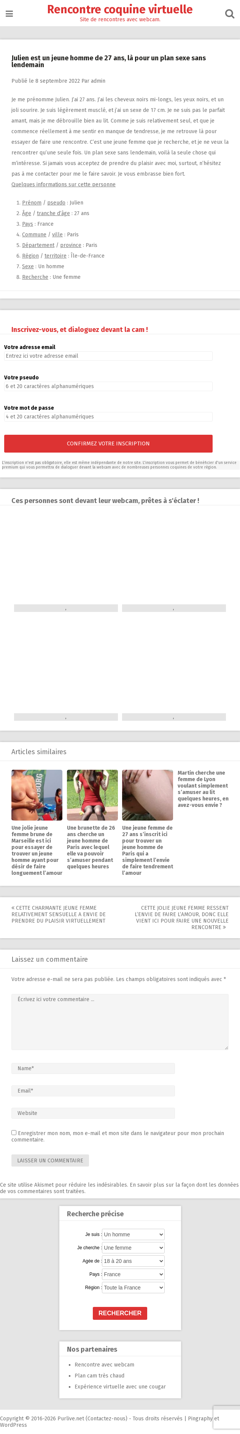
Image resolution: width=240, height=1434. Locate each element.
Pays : (95, 1274)
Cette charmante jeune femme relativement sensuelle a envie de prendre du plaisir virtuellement (58, 914)
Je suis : (93, 1234)
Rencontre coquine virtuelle (120, 9)
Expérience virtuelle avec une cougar (120, 1387)
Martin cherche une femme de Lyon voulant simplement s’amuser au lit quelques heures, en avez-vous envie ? (203, 789)
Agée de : (92, 1261)
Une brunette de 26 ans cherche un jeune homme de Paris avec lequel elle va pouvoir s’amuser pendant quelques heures (91, 847)
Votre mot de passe (29, 408)
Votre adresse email (29, 347)
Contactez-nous (106, 1418)
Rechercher (120, 1313)
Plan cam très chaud (99, 1376)
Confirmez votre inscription (108, 443)
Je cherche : (89, 1247)
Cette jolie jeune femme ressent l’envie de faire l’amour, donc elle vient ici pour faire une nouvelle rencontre (182, 918)
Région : (93, 1287)
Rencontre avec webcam (104, 1365)
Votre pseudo (21, 377)
